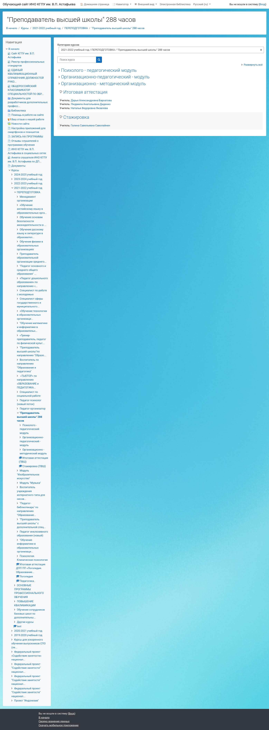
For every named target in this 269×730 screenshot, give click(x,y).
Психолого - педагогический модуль (98, 70)
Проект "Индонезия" (26, 700)
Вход (262, 4)
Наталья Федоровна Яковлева (89, 108)
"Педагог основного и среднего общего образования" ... (31, 269)
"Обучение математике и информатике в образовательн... (32, 327)
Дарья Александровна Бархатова (91, 100)
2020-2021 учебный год (28, 630)
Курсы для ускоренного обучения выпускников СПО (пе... (28, 643)
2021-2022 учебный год (46, 28)
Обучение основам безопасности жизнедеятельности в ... (31, 221)
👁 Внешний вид (144, 4)
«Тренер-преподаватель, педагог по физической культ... (31, 339)
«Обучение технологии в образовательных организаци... (32, 314)
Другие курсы (25, 622)
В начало (11, 28)
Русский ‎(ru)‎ (201, 4)
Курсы (25, 28)
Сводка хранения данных (54, 721)
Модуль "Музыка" (30, 482)
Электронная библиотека (175, 4)
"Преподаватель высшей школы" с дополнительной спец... (31, 523)
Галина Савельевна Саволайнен (90, 125)
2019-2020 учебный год (28, 635)
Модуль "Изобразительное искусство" (28, 474)
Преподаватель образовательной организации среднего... (31, 257)
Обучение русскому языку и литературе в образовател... (30, 233)
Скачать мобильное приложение (59, 725)
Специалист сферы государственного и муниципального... (30, 302)
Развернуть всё (253, 64)
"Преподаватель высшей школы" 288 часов (118, 28)
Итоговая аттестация (85, 92)
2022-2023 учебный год (28, 183)
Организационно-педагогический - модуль (105, 76)
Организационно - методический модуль (103, 83)
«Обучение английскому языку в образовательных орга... (32, 209)
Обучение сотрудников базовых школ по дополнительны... (29, 613)
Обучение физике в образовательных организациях (30, 245)
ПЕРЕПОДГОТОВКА (76, 28)
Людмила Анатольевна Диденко (91, 104)
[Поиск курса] (76, 60)
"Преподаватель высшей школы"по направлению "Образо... (31, 351)
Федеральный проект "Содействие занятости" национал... (26, 668)
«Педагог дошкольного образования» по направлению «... (32, 282)
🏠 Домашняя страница (94, 4)
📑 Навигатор (120, 4)
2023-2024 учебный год (28, 179)
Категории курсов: (68, 44)
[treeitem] (27, 375)
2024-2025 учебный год (28, 174)
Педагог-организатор (32, 408)
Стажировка (76, 117)
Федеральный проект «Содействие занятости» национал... (26, 655)
